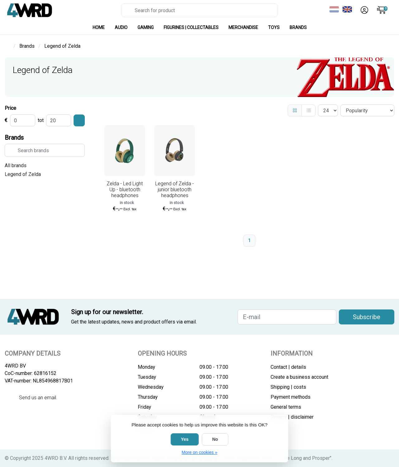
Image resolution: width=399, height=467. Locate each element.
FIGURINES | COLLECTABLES (191, 27)
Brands (298, 27)
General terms (286, 407)
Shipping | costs (288, 387)
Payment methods (290, 397)
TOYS (274, 27)
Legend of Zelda (23, 174)
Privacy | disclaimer (292, 417)
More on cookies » (199, 452)
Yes (185, 439)
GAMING (145, 27)
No (215, 439)
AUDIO (121, 27)
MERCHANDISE (243, 27)
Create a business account (299, 377)
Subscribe (366, 317)
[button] (363, 10)
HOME (99, 27)
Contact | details (288, 367)
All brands (15, 165)
